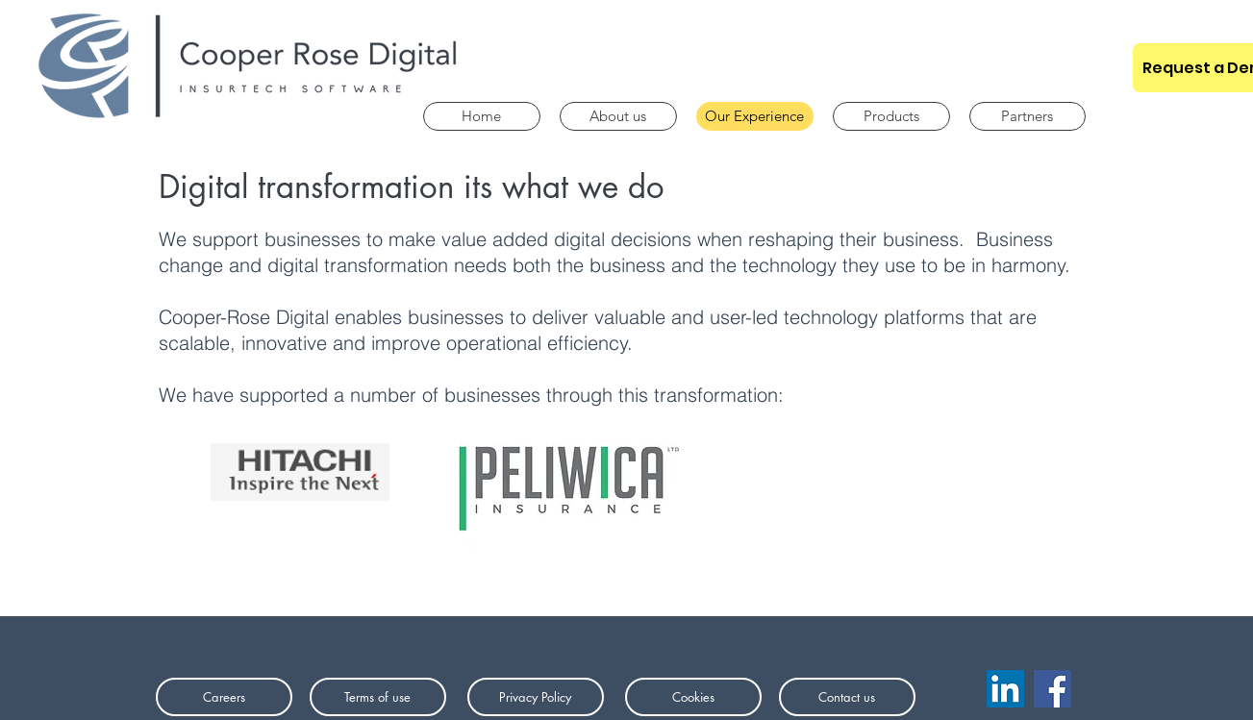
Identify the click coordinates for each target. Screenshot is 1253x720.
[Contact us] (847, 697)
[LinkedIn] (1005, 689)
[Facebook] (1052, 689)
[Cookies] (693, 697)
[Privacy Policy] (535, 697)
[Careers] (224, 697)
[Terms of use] (378, 697)
